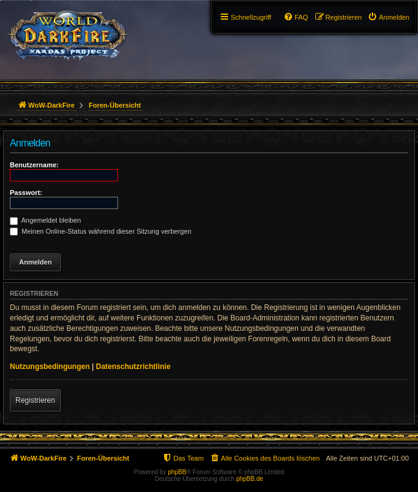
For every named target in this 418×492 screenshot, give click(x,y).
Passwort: (26, 192)
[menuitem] (388, 17)
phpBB (177, 472)
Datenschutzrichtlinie (133, 366)
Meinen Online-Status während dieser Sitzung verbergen (100, 231)
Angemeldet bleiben (45, 220)
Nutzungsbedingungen (50, 366)
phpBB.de (249, 478)
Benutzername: (34, 165)
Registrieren (35, 400)
